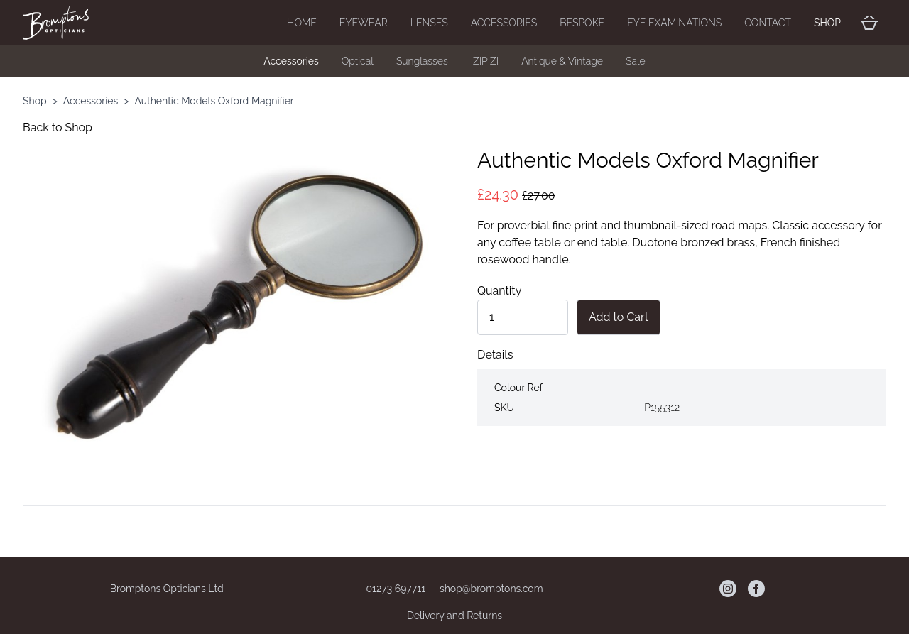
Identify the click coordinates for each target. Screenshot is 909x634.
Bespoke (582, 22)
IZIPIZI (485, 61)
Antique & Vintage (562, 61)
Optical (358, 61)
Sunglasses (422, 61)
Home (302, 22)
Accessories (504, 22)
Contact (767, 22)
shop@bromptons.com (491, 588)
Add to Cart (618, 317)
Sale (636, 61)
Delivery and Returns (454, 615)
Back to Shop (57, 127)
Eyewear (363, 22)
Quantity (499, 290)
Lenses (429, 22)
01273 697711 (397, 588)
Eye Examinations (674, 22)
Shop (827, 22)
